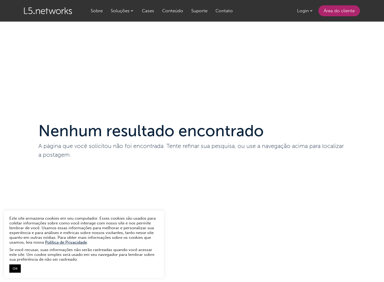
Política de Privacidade (66, 242)
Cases (148, 11)
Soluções (120, 11)
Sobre (97, 11)
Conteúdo (172, 11)
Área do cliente (339, 11)
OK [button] (15, 269)
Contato (224, 11)
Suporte (199, 11)
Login (303, 11)
